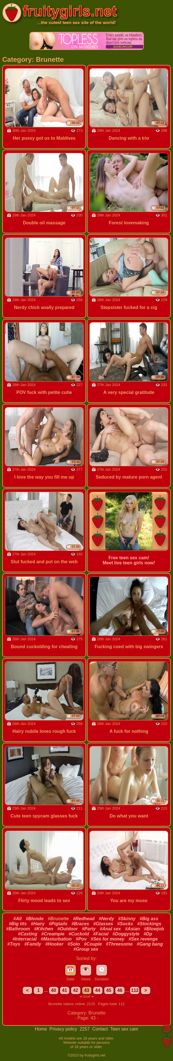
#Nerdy (106, 918)
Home (41, 1029)
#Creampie (53, 933)
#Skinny (126, 918)
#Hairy (38, 923)
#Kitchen (43, 928)
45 (108, 990)
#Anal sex (110, 928)
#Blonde (35, 918)
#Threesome (119, 944)
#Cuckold (79, 933)
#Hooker (54, 944)
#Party (89, 928)
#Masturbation (56, 939)
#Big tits (18, 923)
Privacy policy (63, 1029)
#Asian (132, 928)
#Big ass (149, 918)
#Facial (100, 933)
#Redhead (84, 918)
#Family (32, 944)
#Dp (148, 933)
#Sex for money (107, 939)
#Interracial (24, 939)
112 (135, 990)
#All (17, 918)
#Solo (73, 944)
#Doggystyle (125, 933)
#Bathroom (18, 928)
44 (97, 990)
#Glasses (103, 923)
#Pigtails (58, 923)
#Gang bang (150, 944)
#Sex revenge (143, 939)
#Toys (13, 944)
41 (64, 990)
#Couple (93, 944)
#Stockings (149, 923)
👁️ (85, 969)
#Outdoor (67, 928)
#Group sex (85, 949)
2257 (85, 1029)
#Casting (27, 933)
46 (119, 990)
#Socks (125, 923)
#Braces (80, 923)
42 (75, 990)
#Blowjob (154, 928)
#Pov (81, 939)
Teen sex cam (124, 1029)
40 (53, 990)
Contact (100, 1029)
